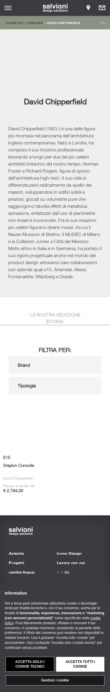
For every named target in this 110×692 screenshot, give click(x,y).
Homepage (14, 23)
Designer (35, 23)
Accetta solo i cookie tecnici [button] (30, 664)
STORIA (55, 321)
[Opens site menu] (8, 8)
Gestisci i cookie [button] (55, 680)
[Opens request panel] (102, 8)
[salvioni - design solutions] (55, 8)
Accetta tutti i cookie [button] (80, 664)
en (67, 572)
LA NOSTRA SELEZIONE (55, 314)
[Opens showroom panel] (88, 8)
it (58, 572)
